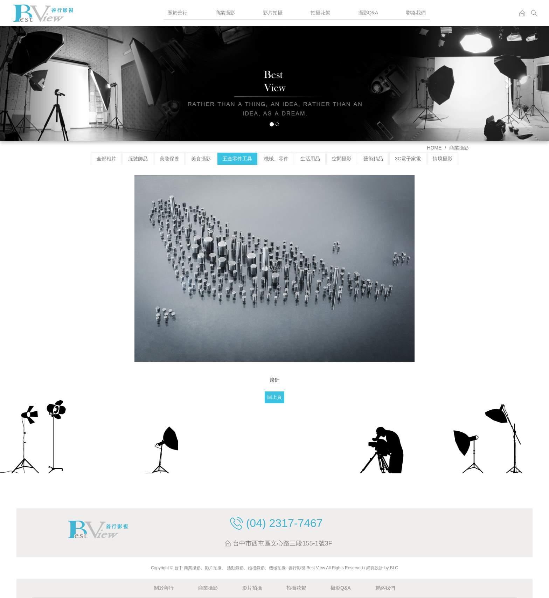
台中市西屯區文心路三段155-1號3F (282, 543)
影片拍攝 (273, 12)
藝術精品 (373, 158)
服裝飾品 (138, 158)
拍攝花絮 (320, 12)
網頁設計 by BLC (382, 567)
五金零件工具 (237, 158)
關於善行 (177, 12)
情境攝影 (442, 158)
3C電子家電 (408, 158)
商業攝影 (225, 12)
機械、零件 (276, 158)
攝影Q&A (368, 12)
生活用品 (310, 158)
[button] (41, 83)
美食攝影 (201, 158)
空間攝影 (342, 158)
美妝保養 (169, 158)
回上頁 (274, 397)
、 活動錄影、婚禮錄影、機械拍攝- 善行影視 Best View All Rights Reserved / (294, 567)
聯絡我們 (416, 12)
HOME (434, 148)
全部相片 (106, 158)
